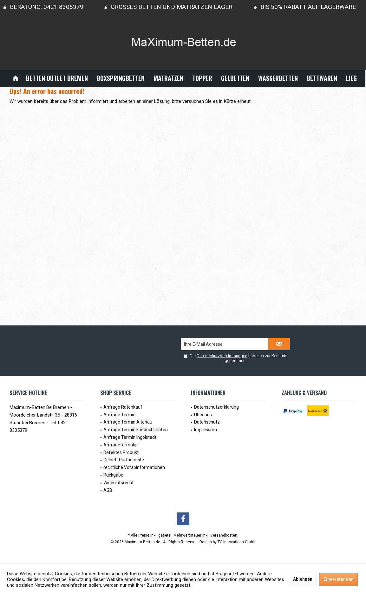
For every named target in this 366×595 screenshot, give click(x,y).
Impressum (205, 429)
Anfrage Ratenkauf (122, 407)
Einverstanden (339, 579)
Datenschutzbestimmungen (222, 355)
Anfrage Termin (119, 414)
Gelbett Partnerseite (123, 459)
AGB (107, 490)
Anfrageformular (120, 444)
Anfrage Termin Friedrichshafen (135, 429)
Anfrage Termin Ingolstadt (129, 437)
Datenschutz (207, 422)
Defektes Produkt (121, 452)
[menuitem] (16, 78)
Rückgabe (113, 475)
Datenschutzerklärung (216, 407)
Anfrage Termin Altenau (127, 422)
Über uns (203, 414)
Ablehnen (302, 579)
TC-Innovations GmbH (236, 542)
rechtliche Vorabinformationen (134, 467)
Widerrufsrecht (118, 482)
